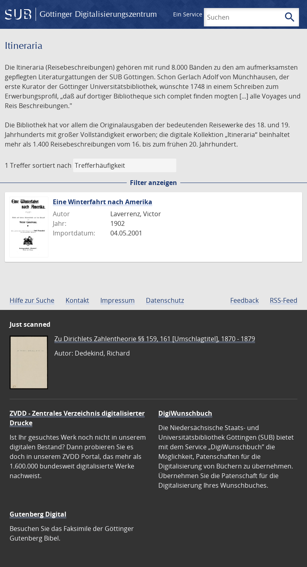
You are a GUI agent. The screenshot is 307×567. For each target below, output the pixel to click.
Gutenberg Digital (38, 514)
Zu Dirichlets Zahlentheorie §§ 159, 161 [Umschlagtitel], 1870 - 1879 (154, 338)
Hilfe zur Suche (32, 300)
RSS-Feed (283, 300)
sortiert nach (52, 165)
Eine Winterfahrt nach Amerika (102, 201)
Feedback (244, 300)
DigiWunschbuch (185, 413)
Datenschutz (165, 300)
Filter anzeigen (153, 182)
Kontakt (77, 300)
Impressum (117, 300)
